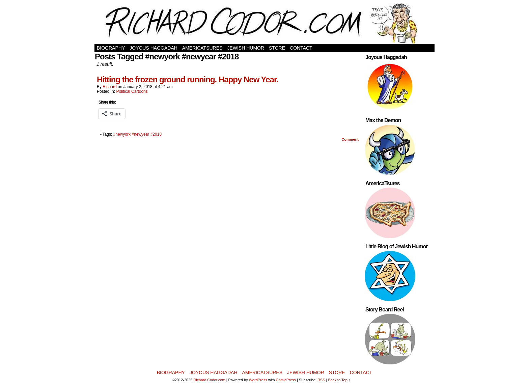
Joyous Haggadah (153, 48)
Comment (350, 139)
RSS (321, 380)
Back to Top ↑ (339, 380)
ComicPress (286, 380)
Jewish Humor (245, 48)
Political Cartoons (131, 91)
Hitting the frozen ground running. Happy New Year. (187, 79)
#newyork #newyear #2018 (137, 134)
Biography (111, 48)
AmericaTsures (202, 48)
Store (277, 48)
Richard (109, 86)
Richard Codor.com (209, 380)
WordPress (258, 380)
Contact (301, 48)
